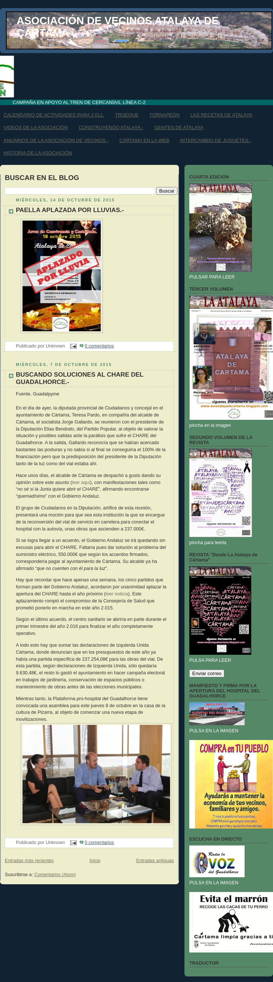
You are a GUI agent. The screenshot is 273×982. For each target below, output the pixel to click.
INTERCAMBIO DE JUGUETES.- (215, 140)
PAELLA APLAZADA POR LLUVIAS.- (70, 210)
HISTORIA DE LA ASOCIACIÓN (38, 153)
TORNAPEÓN (164, 115)
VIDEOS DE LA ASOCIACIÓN (36, 127)
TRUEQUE (127, 115)
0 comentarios (99, 346)
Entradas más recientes (29, 860)
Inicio (95, 860)
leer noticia (117, 594)
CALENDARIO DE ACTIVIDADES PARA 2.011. (54, 115)
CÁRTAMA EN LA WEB (144, 140)
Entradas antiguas (155, 860)
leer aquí (81, 482)
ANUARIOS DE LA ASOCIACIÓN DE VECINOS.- (56, 140)
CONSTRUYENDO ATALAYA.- (111, 127)
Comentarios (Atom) (55, 874)
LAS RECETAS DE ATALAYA (221, 115)
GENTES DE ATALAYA (178, 127)
